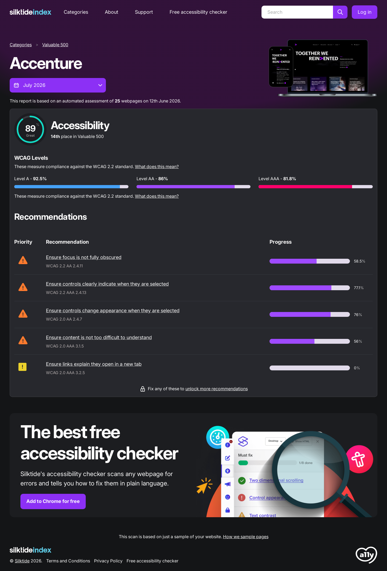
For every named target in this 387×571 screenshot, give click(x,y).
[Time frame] (58, 85)
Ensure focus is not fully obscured (83, 257)
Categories (76, 12)
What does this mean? (157, 166)
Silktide (22, 560)
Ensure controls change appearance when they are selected (113, 310)
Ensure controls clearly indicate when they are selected (107, 284)
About (111, 12)
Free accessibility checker (198, 12)
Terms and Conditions (68, 560)
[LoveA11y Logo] (366, 556)
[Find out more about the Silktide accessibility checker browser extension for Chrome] (193, 465)
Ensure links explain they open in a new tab (94, 364)
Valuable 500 (55, 44)
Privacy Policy (108, 560)
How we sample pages (245, 536)
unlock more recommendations (216, 388)
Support (144, 12)
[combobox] (58, 85)
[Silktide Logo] (30, 550)
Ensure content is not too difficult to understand (99, 337)
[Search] (297, 12)
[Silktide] (30, 12)
